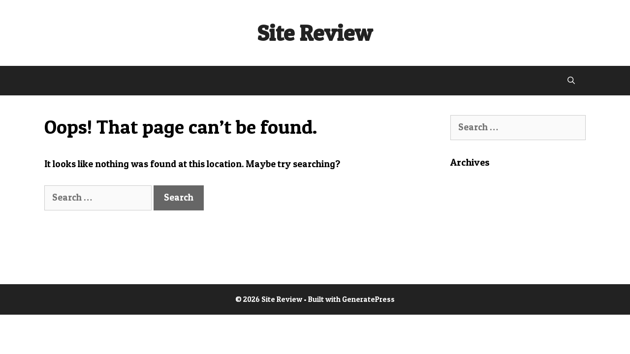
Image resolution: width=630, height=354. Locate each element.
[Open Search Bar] (571, 80)
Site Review (315, 32)
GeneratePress (368, 299)
